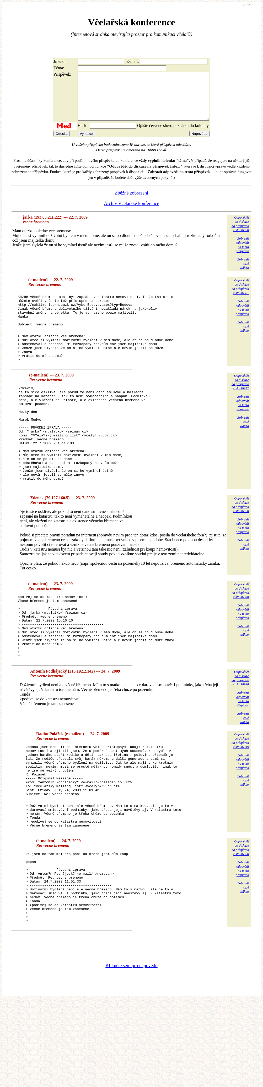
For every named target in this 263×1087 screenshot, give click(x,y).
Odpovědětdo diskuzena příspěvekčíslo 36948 (240, 733)
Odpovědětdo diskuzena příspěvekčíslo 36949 (240, 796)
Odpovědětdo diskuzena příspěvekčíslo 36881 (240, 296)
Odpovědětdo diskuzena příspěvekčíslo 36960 (240, 920)
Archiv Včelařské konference (131, 212)
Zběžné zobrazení (131, 202)
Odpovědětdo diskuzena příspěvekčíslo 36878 (240, 233)
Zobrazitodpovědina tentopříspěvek (242, 254)
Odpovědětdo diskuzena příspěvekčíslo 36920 (240, 548)
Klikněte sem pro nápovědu (131, 1052)
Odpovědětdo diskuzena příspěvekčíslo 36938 (240, 633)
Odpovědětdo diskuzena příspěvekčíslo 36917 (240, 405)
